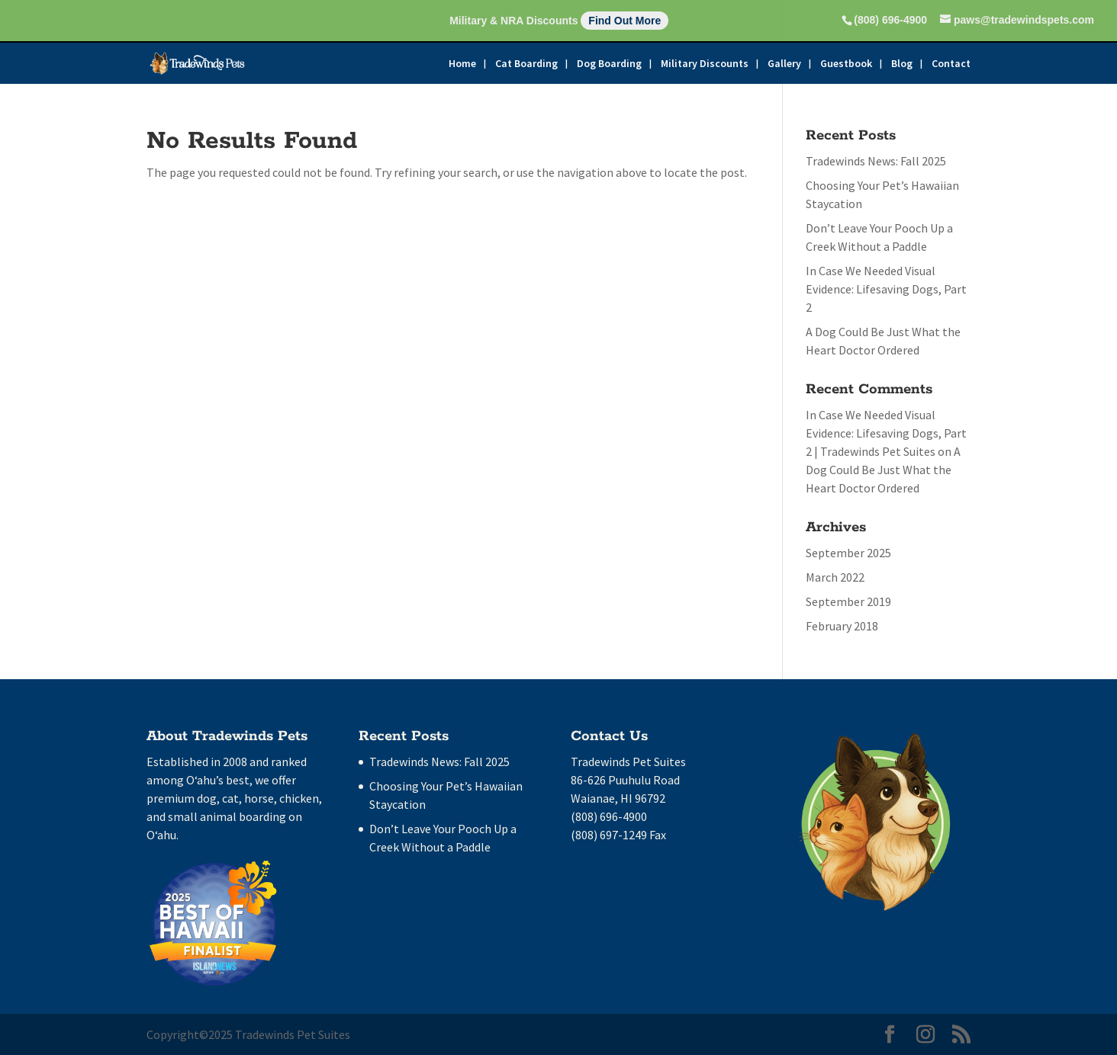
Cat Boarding (526, 64)
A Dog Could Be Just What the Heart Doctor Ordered (883, 469)
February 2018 (842, 625)
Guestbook (846, 64)
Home (462, 64)
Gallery (784, 64)
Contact (951, 64)
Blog (902, 64)
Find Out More (624, 20)
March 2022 (835, 577)
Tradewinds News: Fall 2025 (876, 160)
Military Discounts (704, 64)
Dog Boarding (609, 64)
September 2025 (848, 552)
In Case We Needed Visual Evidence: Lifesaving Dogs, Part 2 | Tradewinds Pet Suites (886, 433)
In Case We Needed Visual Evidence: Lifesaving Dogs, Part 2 (886, 289)
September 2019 (848, 601)
